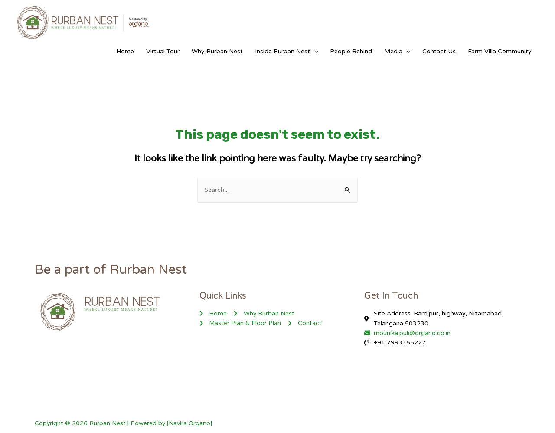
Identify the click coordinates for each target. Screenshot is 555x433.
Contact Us (439, 51)
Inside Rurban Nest (282, 51)
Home (125, 51)
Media (393, 51)
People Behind (351, 51)
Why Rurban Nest (217, 51)
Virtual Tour (163, 51)
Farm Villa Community (500, 51)
